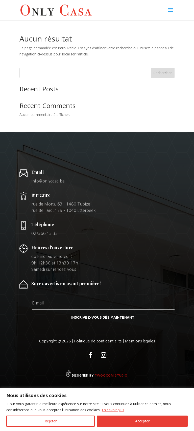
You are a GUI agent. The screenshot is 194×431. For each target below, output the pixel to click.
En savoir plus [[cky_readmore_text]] (113, 409)
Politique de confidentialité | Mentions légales (114, 341)
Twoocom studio (111, 375)
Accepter (142, 421)
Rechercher (162, 72)
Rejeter (51, 421)
